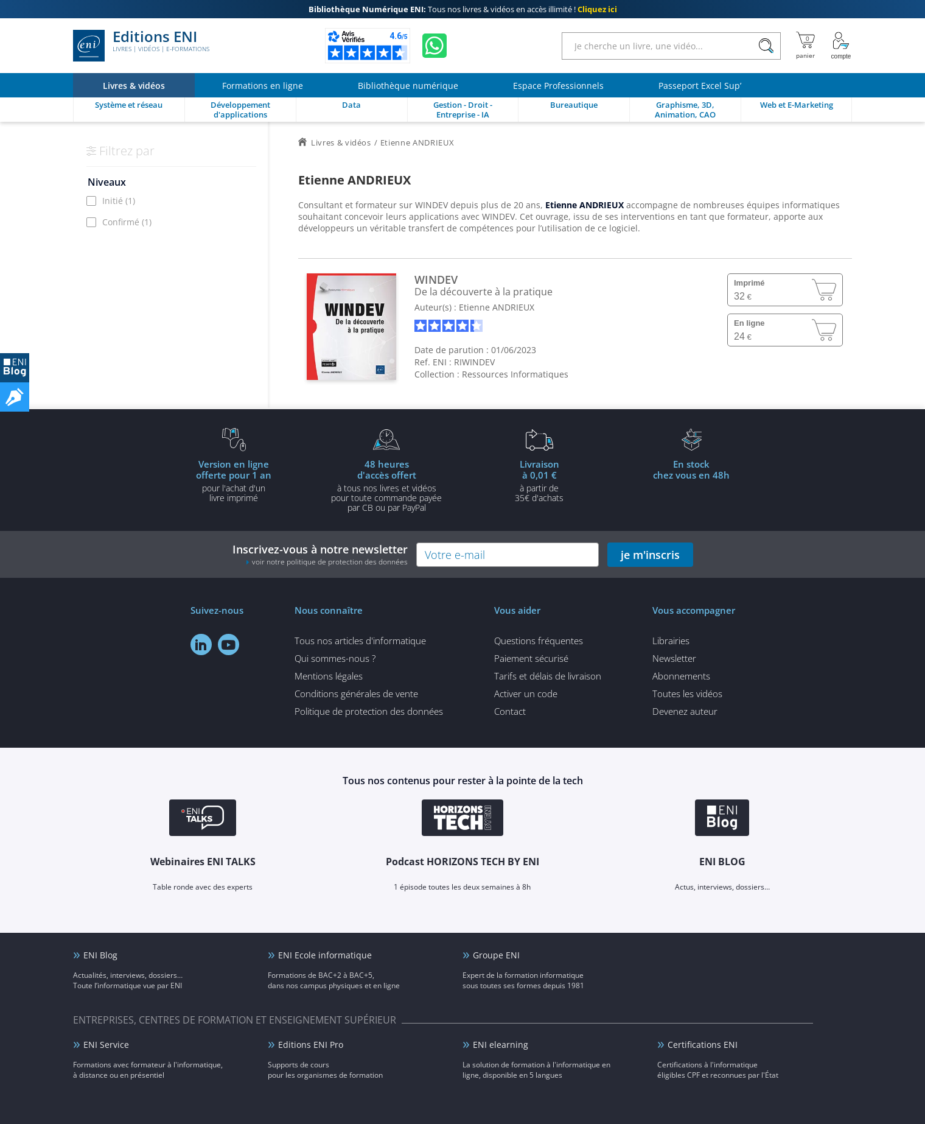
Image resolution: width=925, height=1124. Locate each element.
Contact (510, 711)
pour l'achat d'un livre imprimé (233, 480)
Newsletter (674, 658)
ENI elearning (500, 1044)
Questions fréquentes (538, 640)
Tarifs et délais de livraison (547, 676)
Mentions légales (329, 676)
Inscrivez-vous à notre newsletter (320, 554)
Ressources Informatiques (515, 374)
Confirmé (127, 222)
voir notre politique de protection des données (330, 562)
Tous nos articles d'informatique (360, 640)
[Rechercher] (766, 46)
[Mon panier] (805, 46)
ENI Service (106, 1044)
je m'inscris (650, 554)
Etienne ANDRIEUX (496, 307)
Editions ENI (141, 45)
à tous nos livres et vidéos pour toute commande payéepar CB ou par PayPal (386, 485)
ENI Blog (100, 955)
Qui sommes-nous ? (335, 658)
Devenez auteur (684, 711)
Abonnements (681, 676)
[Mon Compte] (841, 46)
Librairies (670, 640)
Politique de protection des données (369, 711)
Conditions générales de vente (356, 693)
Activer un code (525, 693)
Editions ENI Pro (310, 1044)
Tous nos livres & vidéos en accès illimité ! (463, 9)
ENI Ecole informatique (325, 955)
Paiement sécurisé (531, 658)
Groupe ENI (496, 955)
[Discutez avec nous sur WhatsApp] (434, 45)
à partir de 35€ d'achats (539, 480)
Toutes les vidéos (687, 693)
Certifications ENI (703, 1044)
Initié (118, 200)
